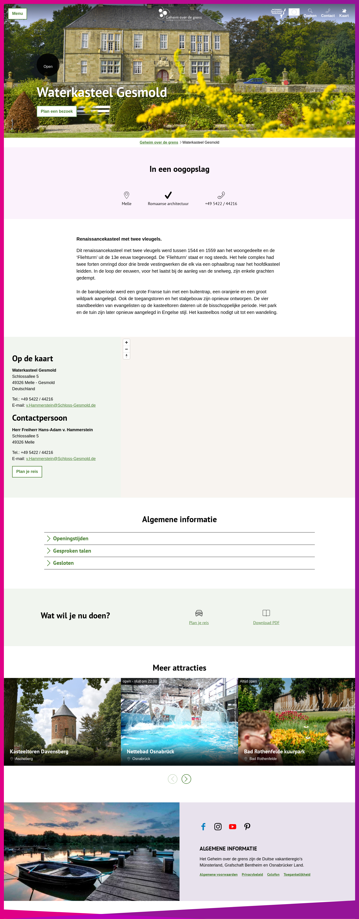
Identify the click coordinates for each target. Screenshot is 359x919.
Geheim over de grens (159, 142)
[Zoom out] (126, 349)
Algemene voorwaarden (219, 874)
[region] (238, 417)
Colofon (273, 874)
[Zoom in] (126, 342)
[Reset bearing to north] (126, 355)
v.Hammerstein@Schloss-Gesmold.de (61, 405)
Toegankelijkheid (297, 874)
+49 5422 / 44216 (221, 203)
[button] (57, 111)
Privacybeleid (252, 874)
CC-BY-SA (235, 745)
